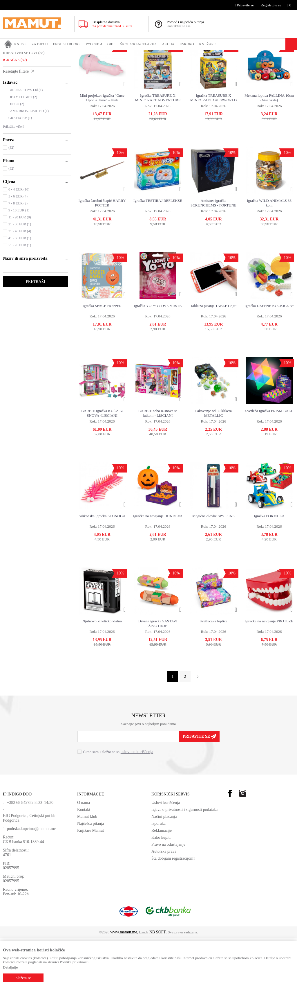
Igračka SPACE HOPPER (102, 355)
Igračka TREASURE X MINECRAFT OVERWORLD (213, 147)
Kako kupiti (161, 887)
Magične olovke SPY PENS (213, 566)
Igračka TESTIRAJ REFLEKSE (157, 250)
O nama (83, 852)
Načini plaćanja (164, 866)
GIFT (41, 54)
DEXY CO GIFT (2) (22, 147)
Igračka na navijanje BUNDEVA (158, 566)
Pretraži (35, 331)
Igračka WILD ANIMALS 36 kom (269, 252)
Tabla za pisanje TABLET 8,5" (213, 355)
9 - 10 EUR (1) (18, 260)
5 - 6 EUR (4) (18, 246)
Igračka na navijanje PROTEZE (269, 671)
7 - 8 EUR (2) (18, 253)
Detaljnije (10, 967)
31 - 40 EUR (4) (19, 281)
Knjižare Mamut (90, 880)
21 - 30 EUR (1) (19, 274)
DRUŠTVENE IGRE (21, 89)
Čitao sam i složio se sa (118, 802)
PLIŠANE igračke (19, 82)
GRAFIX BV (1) (20, 168)
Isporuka (158, 873)
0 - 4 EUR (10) (18, 239)
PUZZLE (12, 96)
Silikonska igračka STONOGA (102, 566)
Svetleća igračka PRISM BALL (269, 461)
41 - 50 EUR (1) (19, 288)
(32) (11, 197)
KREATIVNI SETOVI (23, 102)
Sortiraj (263, 65)
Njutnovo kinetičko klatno (102, 671)
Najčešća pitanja (90, 873)
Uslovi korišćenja (165, 852)
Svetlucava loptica (213, 671)
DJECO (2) (16, 154)
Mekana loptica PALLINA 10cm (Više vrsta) (269, 147)
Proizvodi (27, 54)
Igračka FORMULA (269, 566)
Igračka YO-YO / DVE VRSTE (158, 355)
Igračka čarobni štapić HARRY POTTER (102, 252)
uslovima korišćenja (137, 802)
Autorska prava (163, 901)
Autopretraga (240, 65)
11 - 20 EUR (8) (19, 267)
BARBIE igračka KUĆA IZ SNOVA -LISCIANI (102, 463)
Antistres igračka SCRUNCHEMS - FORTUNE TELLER (213, 253)
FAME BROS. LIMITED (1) (28, 161)
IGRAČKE (56, 54)
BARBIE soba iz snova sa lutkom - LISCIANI (157, 463)
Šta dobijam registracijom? (173, 908)
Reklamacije (161, 880)
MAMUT (9, 54)
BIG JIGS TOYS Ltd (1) (25, 140)
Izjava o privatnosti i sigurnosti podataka (184, 859)
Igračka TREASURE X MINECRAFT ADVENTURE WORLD (158, 147)
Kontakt (83, 859)
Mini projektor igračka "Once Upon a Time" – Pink (102, 147)
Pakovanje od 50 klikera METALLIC (213, 463)
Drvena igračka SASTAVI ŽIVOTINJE (157, 673)
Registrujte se (270, 5)
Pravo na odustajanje (168, 894)
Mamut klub (87, 866)
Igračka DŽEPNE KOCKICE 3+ (269, 355)
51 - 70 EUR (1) (19, 295)
